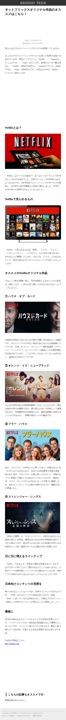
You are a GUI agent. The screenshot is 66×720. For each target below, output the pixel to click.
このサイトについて (23, 716)
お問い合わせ (36, 716)
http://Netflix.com (12, 644)
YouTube (11, 716)
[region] (33, 99)
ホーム (4, 716)
